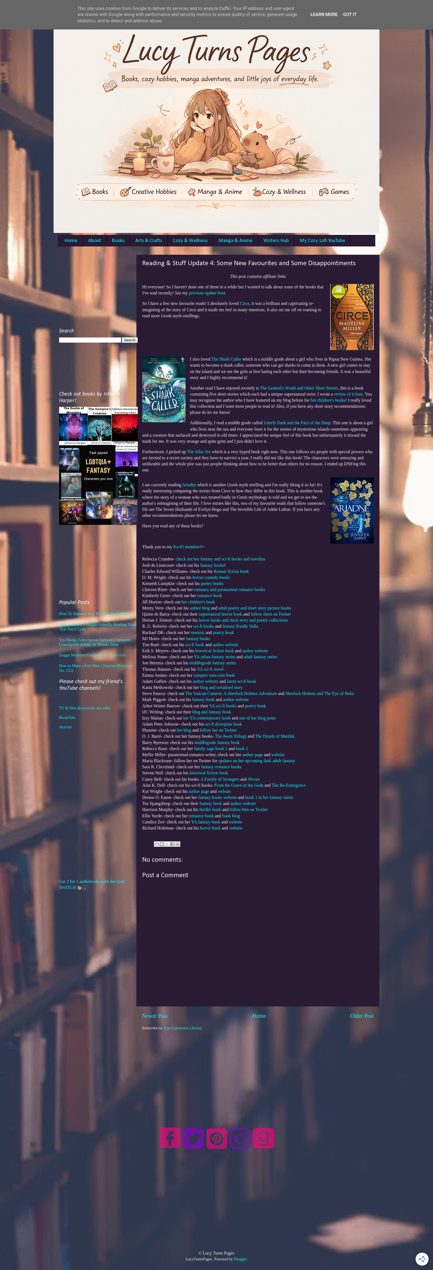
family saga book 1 (211, 748)
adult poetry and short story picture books (254, 608)
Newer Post (155, 1016)
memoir (197, 632)
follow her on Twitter (218, 730)
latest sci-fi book (241, 681)
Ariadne (189, 484)
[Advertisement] (258, 1069)
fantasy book (203, 699)
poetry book (223, 632)
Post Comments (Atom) (183, 1028)
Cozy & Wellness (190, 240)
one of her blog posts (257, 718)
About (94, 240)
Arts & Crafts (148, 240)
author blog (200, 608)
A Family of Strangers (219, 779)
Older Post (362, 1016)
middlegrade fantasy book (217, 742)
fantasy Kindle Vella (240, 626)
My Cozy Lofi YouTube (322, 240)
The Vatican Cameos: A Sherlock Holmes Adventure (231, 693)
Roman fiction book (231, 571)
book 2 (242, 748)
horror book (210, 828)
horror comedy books (211, 577)
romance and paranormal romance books (229, 589)
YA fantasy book (205, 822)
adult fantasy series (260, 656)
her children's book (198, 602)
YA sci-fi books (222, 706)
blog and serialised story (221, 687)
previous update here (207, 293)
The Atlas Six (199, 451)
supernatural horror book (220, 614)
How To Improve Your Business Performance (95, 613)
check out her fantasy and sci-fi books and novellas (220, 559)
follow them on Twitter (271, 614)
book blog (231, 815)
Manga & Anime (235, 240)
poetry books (212, 583)
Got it (350, 14)
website (278, 754)
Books (118, 240)
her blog (184, 730)
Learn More (323, 14)
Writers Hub (276, 240)
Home (70, 240)
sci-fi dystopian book (223, 724)
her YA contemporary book (207, 718)
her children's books (327, 400)
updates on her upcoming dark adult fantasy (256, 760)
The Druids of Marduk (275, 736)
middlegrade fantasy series (212, 662)
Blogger (240, 1259)
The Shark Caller (226, 359)
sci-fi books (204, 626)
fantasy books (212, 565)
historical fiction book (214, 650)
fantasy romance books (221, 766)
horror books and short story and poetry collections (243, 620)
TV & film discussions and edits (84, 708)
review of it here (348, 394)
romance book (209, 595)
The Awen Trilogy (231, 736)
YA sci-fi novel (210, 669)
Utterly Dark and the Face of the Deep (297, 422)
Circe (244, 303)
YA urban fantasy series (214, 656)
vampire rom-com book (214, 675)
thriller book (210, 809)
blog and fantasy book (211, 712)
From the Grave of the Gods (238, 785)
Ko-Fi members (187, 546)
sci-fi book (194, 644)
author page (252, 754)
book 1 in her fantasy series (269, 797)
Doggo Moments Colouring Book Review (92, 655)
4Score (254, 779)
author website (225, 644)
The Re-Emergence (288, 785)
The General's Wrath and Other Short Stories (299, 388)
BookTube (67, 717)
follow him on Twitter (249, 809)
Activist (65, 727)
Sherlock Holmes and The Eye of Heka (320, 693)
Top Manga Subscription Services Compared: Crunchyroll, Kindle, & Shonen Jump (95, 642)
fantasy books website (217, 797)
